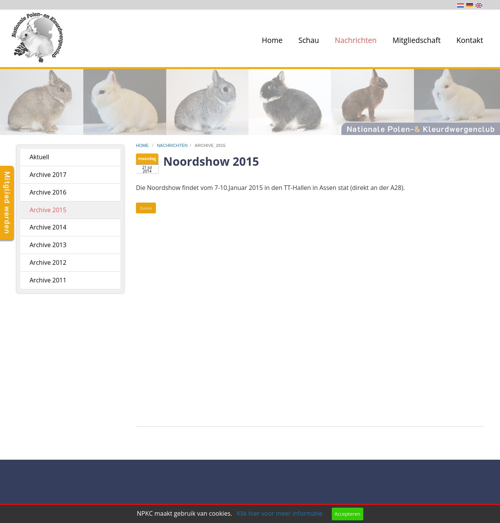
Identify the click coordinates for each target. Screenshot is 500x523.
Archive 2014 (48, 227)
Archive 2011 (48, 280)
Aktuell (39, 157)
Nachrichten (356, 40)
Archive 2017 (48, 174)
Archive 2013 (48, 245)
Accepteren (347, 513)
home (143, 145)
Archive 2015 (48, 210)
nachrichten (172, 145)
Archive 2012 (48, 262)
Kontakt (470, 40)
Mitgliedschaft (416, 40)
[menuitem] (270, 40)
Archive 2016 (48, 192)
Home (272, 40)
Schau (308, 40)
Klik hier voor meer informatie (279, 513)
